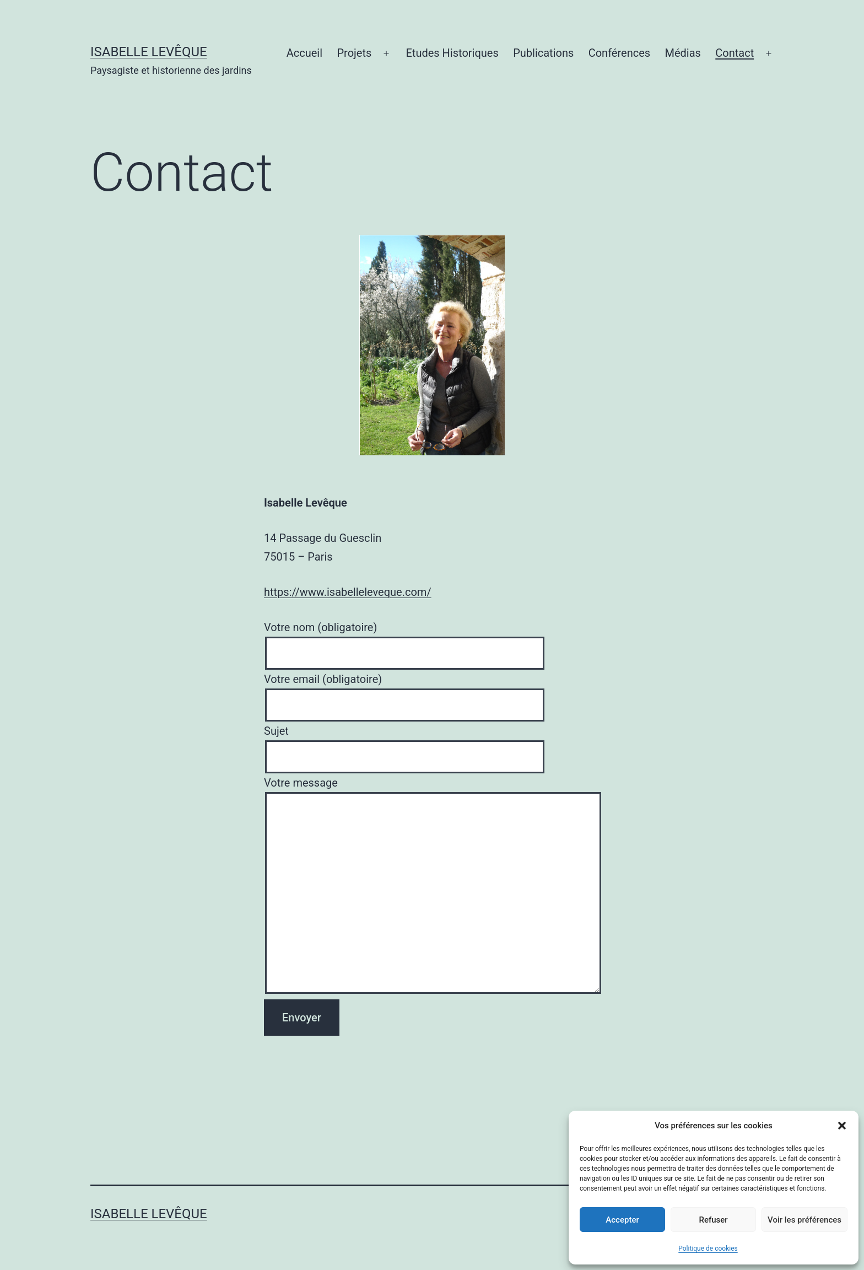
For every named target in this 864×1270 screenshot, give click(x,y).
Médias (682, 53)
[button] (841, 1125)
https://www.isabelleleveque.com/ (347, 592)
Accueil (304, 53)
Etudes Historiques (452, 53)
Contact (734, 53)
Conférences (619, 53)
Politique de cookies (707, 1248)
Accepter (622, 1220)
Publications (543, 53)
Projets (354, 53)
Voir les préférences (804, 1220)
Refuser (713, 1220)
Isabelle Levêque (148, 52)
